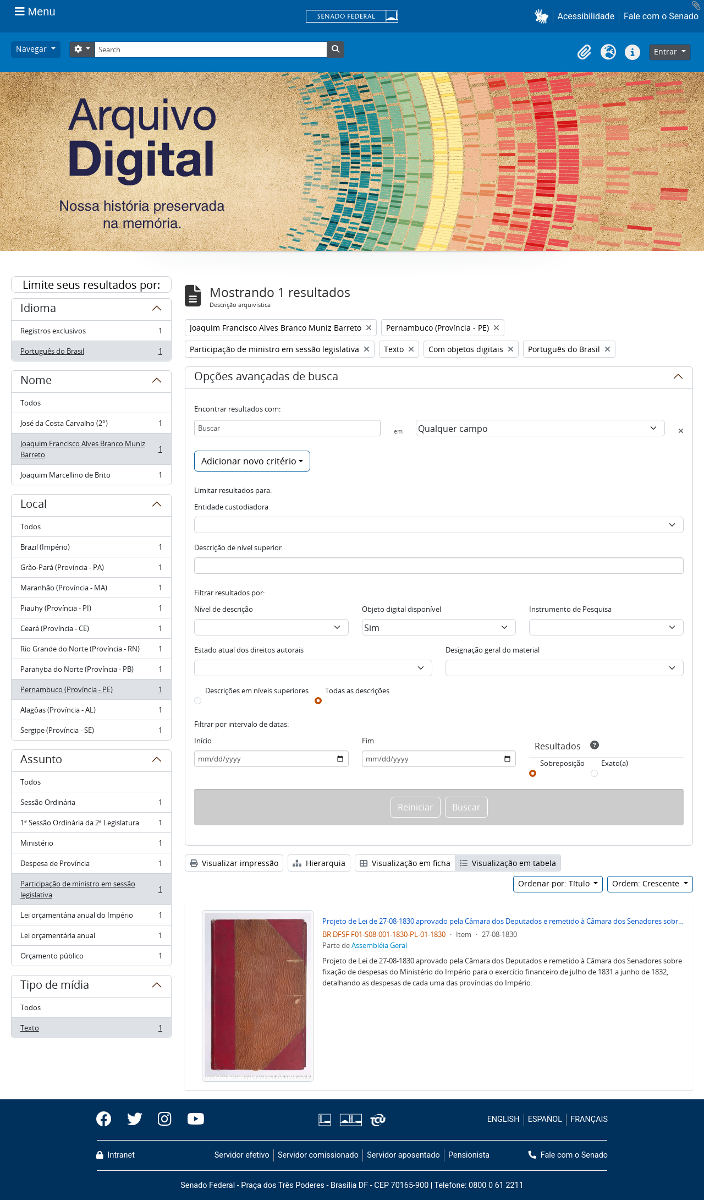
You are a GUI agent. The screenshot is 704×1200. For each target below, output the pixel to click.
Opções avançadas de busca (266, 377)
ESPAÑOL (545, 1119)
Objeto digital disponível (401, 609)
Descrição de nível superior (238, 547)
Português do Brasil (91, 353)
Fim (368, 741)
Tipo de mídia (54, 986)
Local (33, 505)
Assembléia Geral (379, 945)
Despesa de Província (91, 866)
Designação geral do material (493, 650)
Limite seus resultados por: (91, 284)
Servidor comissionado (318, 1155)
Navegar (32, 48)
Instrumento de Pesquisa (570, 609)
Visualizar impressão (234, 863)
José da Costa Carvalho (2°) (91, 426)
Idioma (38, 309)
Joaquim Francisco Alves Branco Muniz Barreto (91, 449)
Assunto (41, 760)
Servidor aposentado (403, 1155)
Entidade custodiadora (231, 507)
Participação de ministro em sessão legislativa (91, 889)
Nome (36, 381)
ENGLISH (503, 1119)
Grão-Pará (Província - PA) (91, 570)
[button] (544, 16)
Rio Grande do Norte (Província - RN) (91, 651)
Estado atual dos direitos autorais (249, 650)
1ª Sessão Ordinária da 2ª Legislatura (91, 825)
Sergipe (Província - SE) (91, 732)
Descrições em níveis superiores (257, 690)
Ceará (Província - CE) (91, 631)
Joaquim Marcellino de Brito (91, 477)
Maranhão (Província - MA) (91, 590)
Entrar (666, 51)
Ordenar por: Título (555, 883)
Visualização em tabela (508, 863)
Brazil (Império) (91, 549)
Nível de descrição (223, 609)
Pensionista (469, 1155)
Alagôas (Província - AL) (91, 712)
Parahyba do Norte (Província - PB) (91, 672)
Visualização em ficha (405, 863)
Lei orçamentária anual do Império (91, 917)
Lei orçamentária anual (91, 938)
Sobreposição (562, 763)
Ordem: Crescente (646, 883)
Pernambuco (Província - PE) (91, 692)
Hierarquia (319, 863)
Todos (30, 403)
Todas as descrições (357, 690)
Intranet (115, 1155)
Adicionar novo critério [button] (248, 461)
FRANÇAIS (589, 1119)
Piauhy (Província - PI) (91, 610)
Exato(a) (614, 763)
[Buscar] (287, 428)
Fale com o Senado (661, 16)
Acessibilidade (586, 16)
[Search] (211, 49)
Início (203, 741)
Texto (91, 1030)
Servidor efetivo (242, 1155)
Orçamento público (91, 958)
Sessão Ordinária (91, 805)
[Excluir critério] (681, 430)
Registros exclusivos (91, 333)
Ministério (91, 845)
